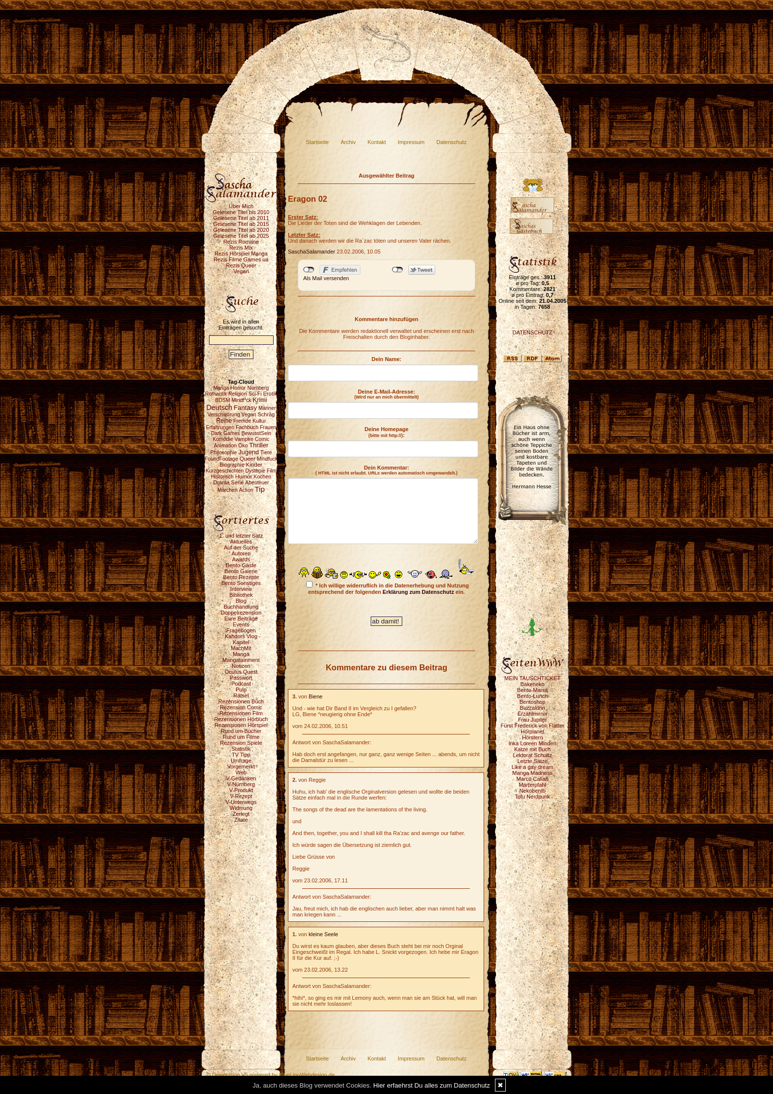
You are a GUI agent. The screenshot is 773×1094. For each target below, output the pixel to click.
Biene (315, 696)
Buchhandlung (241, 607)
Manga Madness (532, 773)
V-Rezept (241, 796)
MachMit (241, 648)
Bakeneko (533, 684)
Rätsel (240, 695)
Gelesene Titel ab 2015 (241, 224)
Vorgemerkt (241, 766)
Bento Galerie (240, 571)
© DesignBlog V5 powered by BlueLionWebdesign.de (271, 1075)
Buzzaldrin (532, 708)
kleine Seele (323, 934)
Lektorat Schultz (532, 755)
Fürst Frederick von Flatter (532, 726)
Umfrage (241, 761)
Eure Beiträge (240, 618)
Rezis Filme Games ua (240, 259)
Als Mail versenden (326, 278)
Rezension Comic (241, 707)
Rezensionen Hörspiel (241, 725)
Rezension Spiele (241, 743)
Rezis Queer (241, 265)
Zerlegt (241, 814)
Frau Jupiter (532, 720)
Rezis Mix (241, 248)
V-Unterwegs (241, 802)
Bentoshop (533, 702)
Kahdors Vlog (241, 636)
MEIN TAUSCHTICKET (532, 678)
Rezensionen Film (241, 713)
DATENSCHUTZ (532, 332)
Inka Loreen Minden (532, 743)
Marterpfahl (532, 785)
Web (241, 772)
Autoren (241, 553)
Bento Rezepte (241, 577)
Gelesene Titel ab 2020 (241, 230)
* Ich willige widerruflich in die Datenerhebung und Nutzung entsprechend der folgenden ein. (387, 588)
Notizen (241, 666)
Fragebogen (240, 630)
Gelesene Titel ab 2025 (241, 236)
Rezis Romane (241, 242)
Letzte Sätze (532, 761)
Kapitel (241, 642)
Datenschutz (451, 142)
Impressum (411, 142)
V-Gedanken (241, 778)
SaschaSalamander (311, 252)
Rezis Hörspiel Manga (241, 253)
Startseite (317, 142)
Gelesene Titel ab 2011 (241, 218)
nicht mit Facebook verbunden (309, 270)
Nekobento (532, 791)
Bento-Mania (532, 690)
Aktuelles (241, 542)
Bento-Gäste (241, 565)
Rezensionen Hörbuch (241, 719)
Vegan (240, 271)
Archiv (348, 142)
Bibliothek (241, 595)
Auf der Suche (241, 547)
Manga (241, 654)
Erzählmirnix (533, 714)
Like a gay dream (532, 767)
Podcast (241, 684)
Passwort (241, 678)
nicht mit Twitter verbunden (397, 270)
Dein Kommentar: (386, 470)
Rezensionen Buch (241, 701)
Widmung (241, 808)
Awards (241, 559)
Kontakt (377, 142)
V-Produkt (241, 790)
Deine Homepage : (386, 432)
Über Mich (241, 206)
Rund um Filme (241, 737)
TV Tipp (241, 755)
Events (241, 624)
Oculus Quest (241, 672)
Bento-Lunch (532, 696)
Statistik (241, 749)
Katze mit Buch (532, 749)
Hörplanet (532, 731)
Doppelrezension (241, 613)
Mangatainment (241, 660)
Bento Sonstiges (241, 583)
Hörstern (532, 737)
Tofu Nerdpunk (532, 797)
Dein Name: (387, 359)
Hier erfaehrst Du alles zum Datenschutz (431, 1085)
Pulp (241, 690)
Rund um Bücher (241, 731)
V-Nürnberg (241, 784)
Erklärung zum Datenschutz (418, 592)
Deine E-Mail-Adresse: (386, 394)
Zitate (241, 820)
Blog (241, 601)
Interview (241, 589)
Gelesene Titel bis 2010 (241, 212)
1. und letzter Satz (241, 536)
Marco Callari (533, 779)
